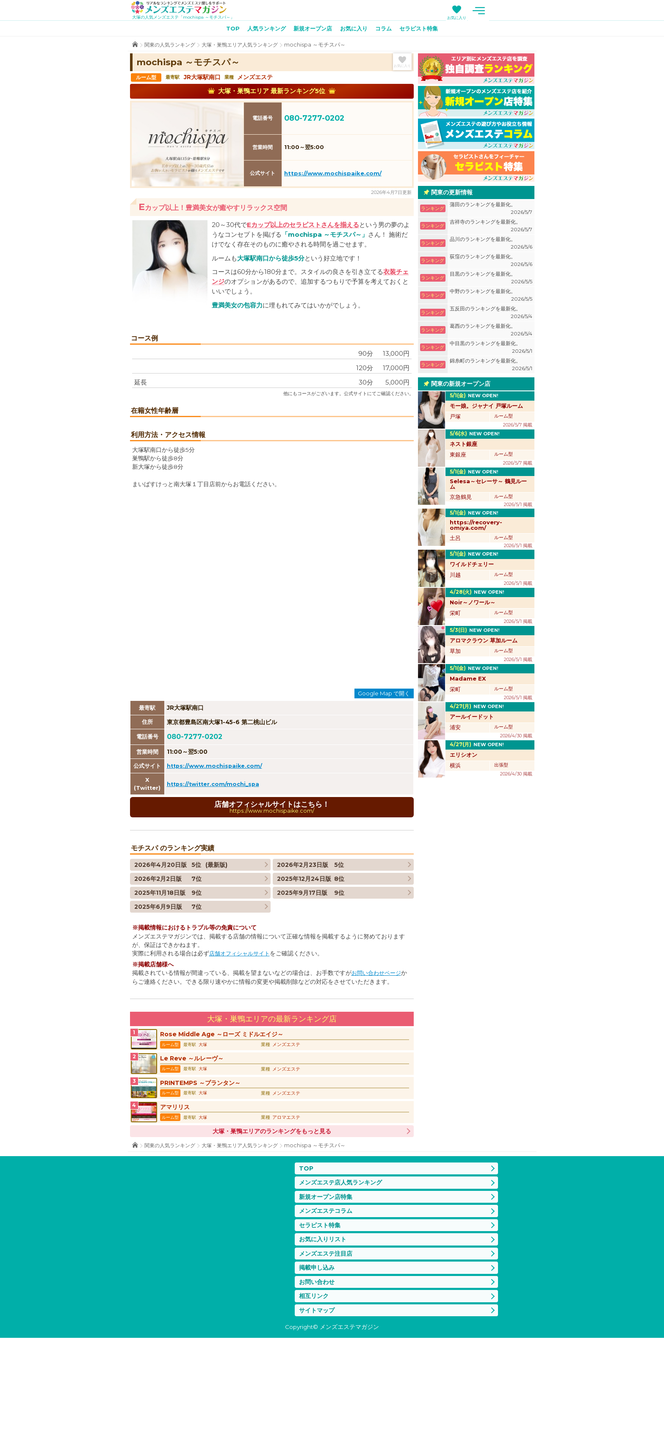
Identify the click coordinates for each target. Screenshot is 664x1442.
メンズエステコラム (327, 1309)
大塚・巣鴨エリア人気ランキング (247, 46)
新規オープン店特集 (327, 1294)
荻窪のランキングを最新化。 (491, 262)
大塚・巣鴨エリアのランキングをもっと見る (272, 1226)
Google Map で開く (384, 779)
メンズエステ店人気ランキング (343, 1279)
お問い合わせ (318, 1384)
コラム (387, 30)
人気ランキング (261, 30)
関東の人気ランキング (171, 46)
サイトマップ (318, 1414)
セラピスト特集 (425, 30)
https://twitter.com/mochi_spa (215, 869)
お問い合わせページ (378, 1060)
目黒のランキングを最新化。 (491, 279)
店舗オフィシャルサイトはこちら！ (272, 893)
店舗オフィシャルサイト (241, 1040)
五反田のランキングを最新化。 (491, 314)
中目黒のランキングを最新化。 (491, 349)
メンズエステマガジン (184, 8)
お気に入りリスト (324, 1339)
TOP (225, 30)
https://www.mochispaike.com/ (333, 175)
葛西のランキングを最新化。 (491, 331)
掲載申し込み (318, 1369)
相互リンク (315, 1399)
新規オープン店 (311, 30)
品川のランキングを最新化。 (491, 245)
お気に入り (503, 17)
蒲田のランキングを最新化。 (491, 210)
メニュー (526, 10)
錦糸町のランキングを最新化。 (491, 366)
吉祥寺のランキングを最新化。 (491, 227)
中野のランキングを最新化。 (491, 297)
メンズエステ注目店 (327, 1354)
